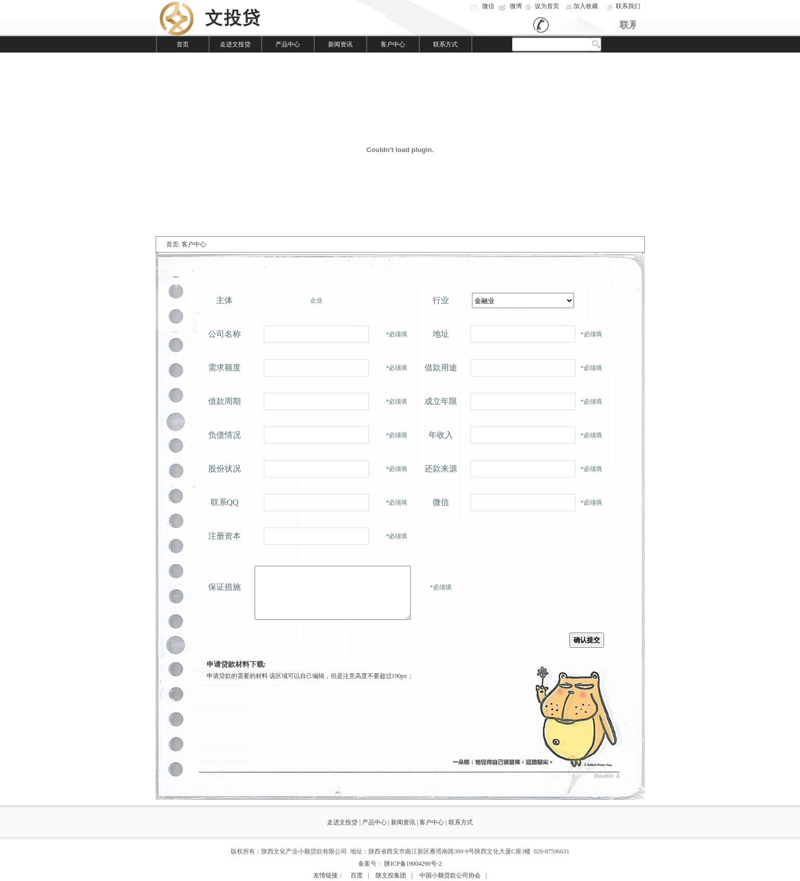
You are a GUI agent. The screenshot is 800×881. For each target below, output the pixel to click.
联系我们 (628, 6)
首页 (183, 44)
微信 (488, 6)
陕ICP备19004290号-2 (413, 863)
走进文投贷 (235, 44)
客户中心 (393, 44)
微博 (516, 6)
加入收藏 (585, 6)
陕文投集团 (391, 875)
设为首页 (547, 6)
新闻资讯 (340, 44)
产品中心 (288, 44)
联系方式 (445, 44)
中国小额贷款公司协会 (450, 875)
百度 (357, 875)
